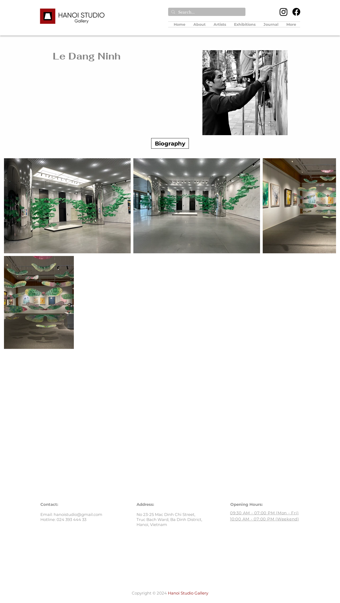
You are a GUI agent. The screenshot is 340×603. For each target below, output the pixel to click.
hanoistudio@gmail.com (78, 514)
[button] (220, 24)
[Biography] (170, 143)
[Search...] (206, 12)
